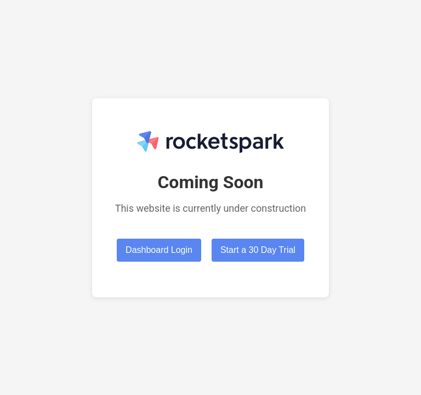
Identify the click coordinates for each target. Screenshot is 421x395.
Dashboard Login (159, 250)
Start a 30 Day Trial (257, 250)
